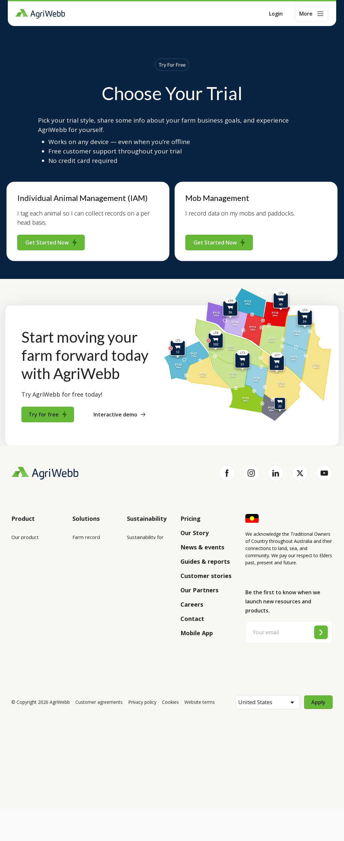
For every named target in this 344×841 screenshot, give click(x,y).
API (15, 636)
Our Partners (199, 590)
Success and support (34, 618)
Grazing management (87, 612)
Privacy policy (142, 734)
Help (16, 654)
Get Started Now (51, 242)
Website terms (199, 734)
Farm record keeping (86, 541)
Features (21, 573)
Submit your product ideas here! (34, 595)
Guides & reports (205, 561)
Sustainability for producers (145, 567)
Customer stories (205, 576)
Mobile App (196, 633)
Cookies (170, 734)
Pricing (190, 518)
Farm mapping (88, 563)
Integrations (25, 555)
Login (276, 13)
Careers (191, 604)
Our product (25, 537)
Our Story (194, 533)
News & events (202, 547)
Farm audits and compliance (90, 666)
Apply (318, 734)
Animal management (87, 586)
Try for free (48, 414)
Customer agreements (99, 734)
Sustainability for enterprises (145, 541)
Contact (192, 619)
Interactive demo (119, 414)
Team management (87, 639)
